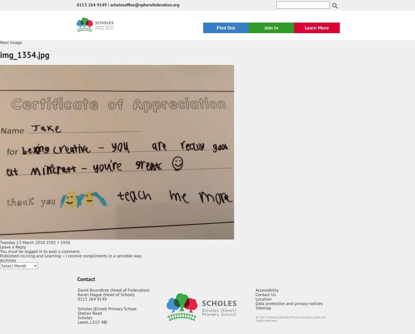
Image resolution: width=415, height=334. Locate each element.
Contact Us (266, 294)
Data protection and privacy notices (289, 303)
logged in (33, 251)
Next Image (11, 42)
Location (264, 299)
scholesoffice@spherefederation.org (144, 5)
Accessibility (267, 290)
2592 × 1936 (58, 242)
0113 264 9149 (92, 5)
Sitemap (263, 308)
